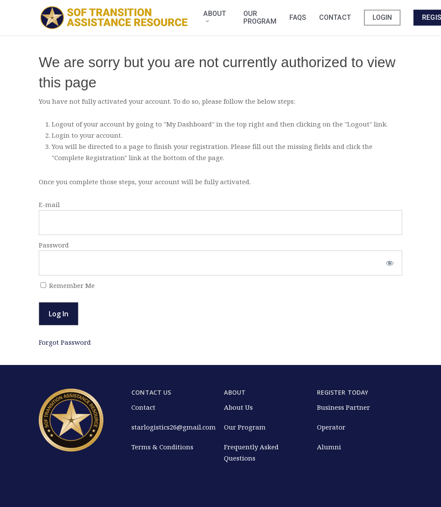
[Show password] (390, 262)
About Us (238, 407)
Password (54, 245)
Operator (331, 427)
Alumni (329, 446)
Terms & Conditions (162, 446)
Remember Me (67, 285)
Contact (143, 407)
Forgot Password (65, 342)
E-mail (49, 204)
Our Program (245, 427)
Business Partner (343, 407)
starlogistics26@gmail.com (173, 427)
